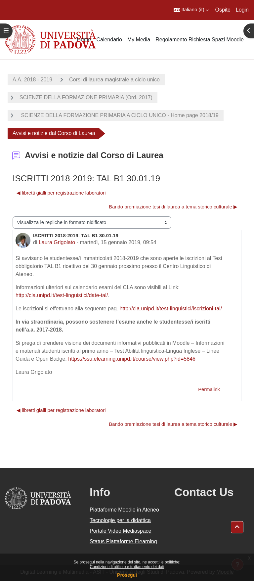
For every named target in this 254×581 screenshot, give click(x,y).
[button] (191, 10)
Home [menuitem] (84, 39)
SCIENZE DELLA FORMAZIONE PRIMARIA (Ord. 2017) (86, 97)
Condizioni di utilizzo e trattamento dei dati (127, 566)
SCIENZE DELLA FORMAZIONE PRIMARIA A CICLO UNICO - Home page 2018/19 (119, 115)
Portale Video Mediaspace (120, 531)
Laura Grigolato (57, 242)
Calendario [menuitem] (109, 39)
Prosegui (127, 575)
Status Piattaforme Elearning (123, 541)
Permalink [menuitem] (209, 389)
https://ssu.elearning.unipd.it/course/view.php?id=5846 (131, 359)
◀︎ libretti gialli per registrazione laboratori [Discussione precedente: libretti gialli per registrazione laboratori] (61, 193)
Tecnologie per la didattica (120, 520)
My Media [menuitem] (138, 39)
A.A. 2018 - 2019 (32, 79)
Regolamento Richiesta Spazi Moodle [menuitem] (199, 39)
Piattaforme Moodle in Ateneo (124, 510)
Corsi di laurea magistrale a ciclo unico (114, 79)
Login (242, 10)
